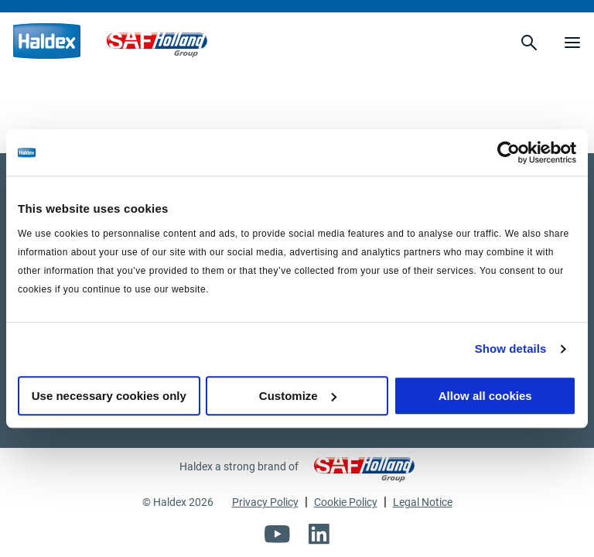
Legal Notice (422, 502)
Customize (297, 395)
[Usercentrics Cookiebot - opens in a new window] (508, 152)
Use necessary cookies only (109, 395)
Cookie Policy (345, 502)
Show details (511, 348)
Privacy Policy (265, 502)
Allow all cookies (485, 395)
